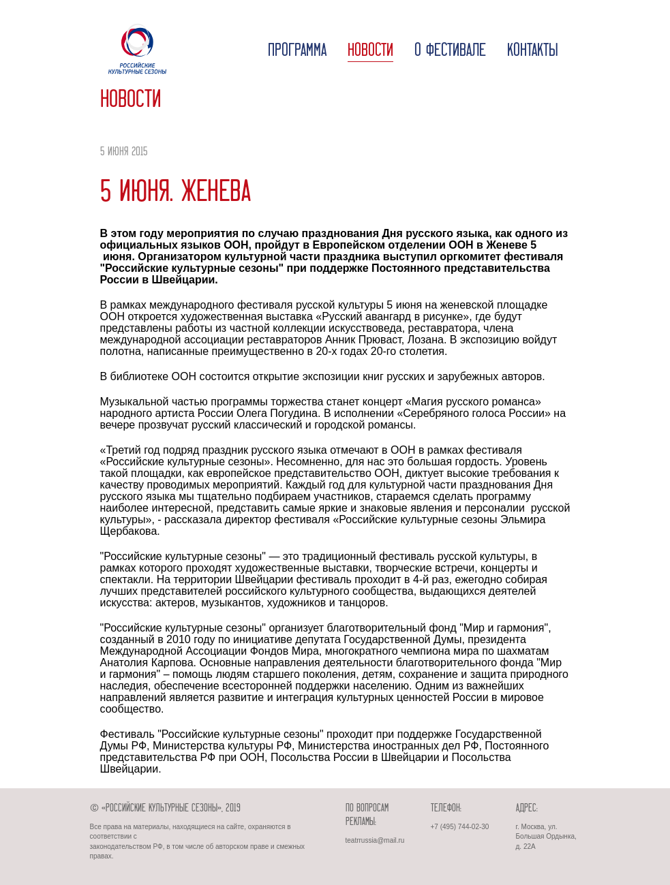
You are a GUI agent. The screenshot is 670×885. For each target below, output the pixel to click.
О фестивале (450, 51)
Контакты (532, 51)
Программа (297, 51)
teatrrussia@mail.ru (375, 840)
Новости (370, 51)
